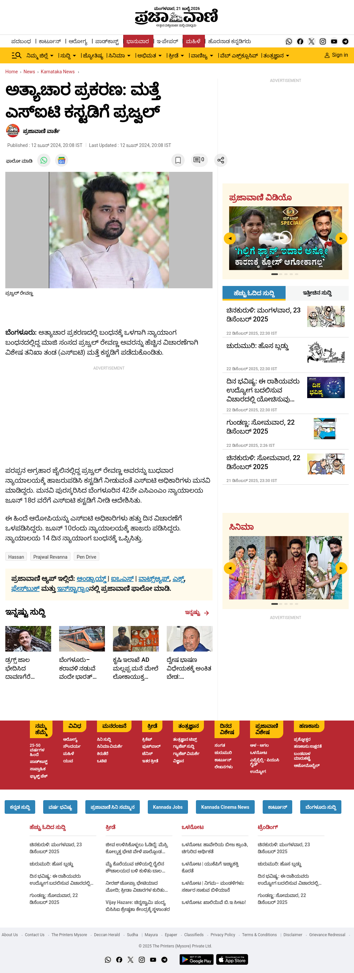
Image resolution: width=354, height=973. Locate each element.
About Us (10, 935)
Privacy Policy (223, 935)
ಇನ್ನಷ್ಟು (197, 612)
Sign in (336, 55)
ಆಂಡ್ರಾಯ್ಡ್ (92, 579)
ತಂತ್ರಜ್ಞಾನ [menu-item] (273, 55)
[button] (20, 807)
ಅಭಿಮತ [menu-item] (146, 55)
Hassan (16, 557)
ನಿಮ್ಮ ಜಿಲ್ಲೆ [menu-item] (37, 55)
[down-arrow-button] (51, 55)
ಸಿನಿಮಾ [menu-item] (117, 55)
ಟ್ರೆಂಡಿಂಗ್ (268, 827)
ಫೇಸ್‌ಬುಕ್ (25, 588)
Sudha (132, 935)
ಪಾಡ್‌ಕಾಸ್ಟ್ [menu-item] (107, 41)
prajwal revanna (50, 557)
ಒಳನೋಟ (193, 827)
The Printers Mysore (69, 935)
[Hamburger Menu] (17, 55)
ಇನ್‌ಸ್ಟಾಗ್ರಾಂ (73, 588)
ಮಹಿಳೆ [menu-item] (193, 41)
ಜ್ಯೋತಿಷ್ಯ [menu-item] (93, 55)
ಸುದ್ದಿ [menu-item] (65, 55)
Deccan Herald (107, 935)
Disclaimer (293, 935)
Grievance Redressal (327, 935)
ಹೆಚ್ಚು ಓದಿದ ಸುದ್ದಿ (47, 827)
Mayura (151, 935)
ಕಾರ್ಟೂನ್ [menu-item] (50, 41)
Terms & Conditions (259, 935)
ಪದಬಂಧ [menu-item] (21, 41)
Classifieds (194, 935)
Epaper (171, 935)
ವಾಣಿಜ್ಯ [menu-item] (199, 55)
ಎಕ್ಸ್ (178, 579)
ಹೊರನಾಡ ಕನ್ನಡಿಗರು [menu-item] (229, 41)
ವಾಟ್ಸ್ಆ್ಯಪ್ (153, 579)
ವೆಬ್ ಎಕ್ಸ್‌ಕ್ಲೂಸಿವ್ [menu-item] (239, 55)
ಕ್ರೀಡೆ (110, 827)
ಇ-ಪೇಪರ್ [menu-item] (167, 41)
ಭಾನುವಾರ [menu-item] (138, 41)
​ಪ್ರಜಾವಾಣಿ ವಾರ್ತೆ (41, 131)
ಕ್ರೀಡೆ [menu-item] (173, 55)
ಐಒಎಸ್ (122, 579)
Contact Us (34, 935)
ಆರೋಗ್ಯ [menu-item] (78, 41)
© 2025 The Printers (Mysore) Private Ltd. (175, 946)
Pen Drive (86, 557)
